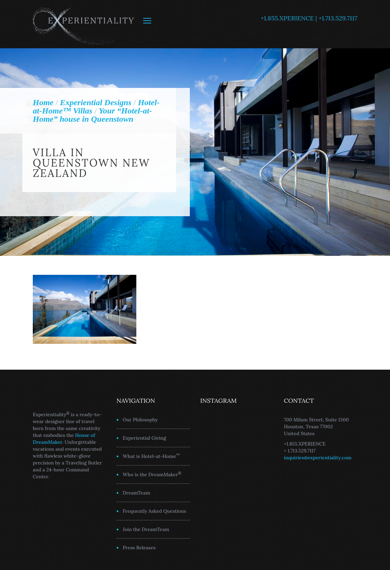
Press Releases (139, 547)
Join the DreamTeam (146, 529)
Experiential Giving (144, 438)
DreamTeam (136, 493)
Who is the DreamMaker (152, 474)
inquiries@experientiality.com (318, 457)
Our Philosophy (140, 420)
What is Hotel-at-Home (151, 455)
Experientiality (84, 24)
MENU (147, 21)
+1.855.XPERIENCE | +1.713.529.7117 (309, 18)
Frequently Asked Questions (154, 511)
